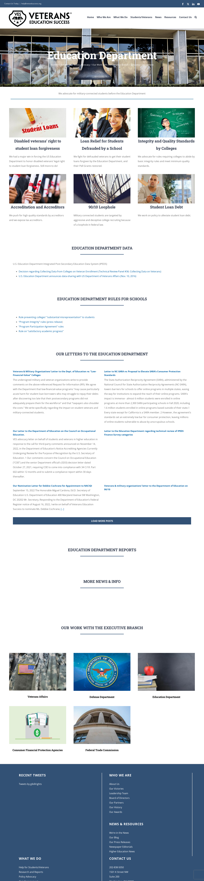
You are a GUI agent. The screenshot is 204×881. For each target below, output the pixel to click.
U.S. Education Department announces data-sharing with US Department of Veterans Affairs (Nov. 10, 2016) (77, 276)
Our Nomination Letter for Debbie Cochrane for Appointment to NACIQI (52, 485)
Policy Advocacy (27, 876)
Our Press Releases (119, 842)
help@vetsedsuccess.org (31, 3)
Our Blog (114, 837)
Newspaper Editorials (121, 846)
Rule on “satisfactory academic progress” (41, 331)
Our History (115, 807)
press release (54, 321)
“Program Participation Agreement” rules (41, 326)
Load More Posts (102, 521)
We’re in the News (119, 832)
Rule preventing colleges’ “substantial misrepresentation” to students (57, 317)
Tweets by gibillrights (30, 784)
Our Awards (115, 812)
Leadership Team (118, 793)
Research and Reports (31, 872)
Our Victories (116, 788)
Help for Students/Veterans (34, 867)
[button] (196, 16)
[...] (62, 509)
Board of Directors (119, 798)
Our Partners (116, 802)
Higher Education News (122, 851)
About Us (114, 784)
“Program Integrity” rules (32, 321)
